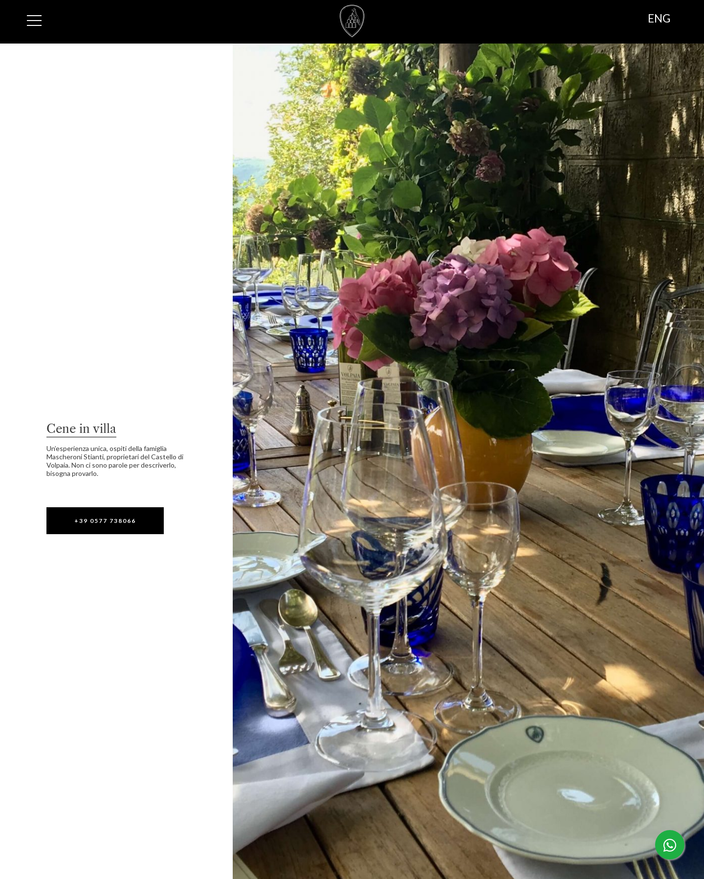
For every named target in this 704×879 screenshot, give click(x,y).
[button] (105, 520)
